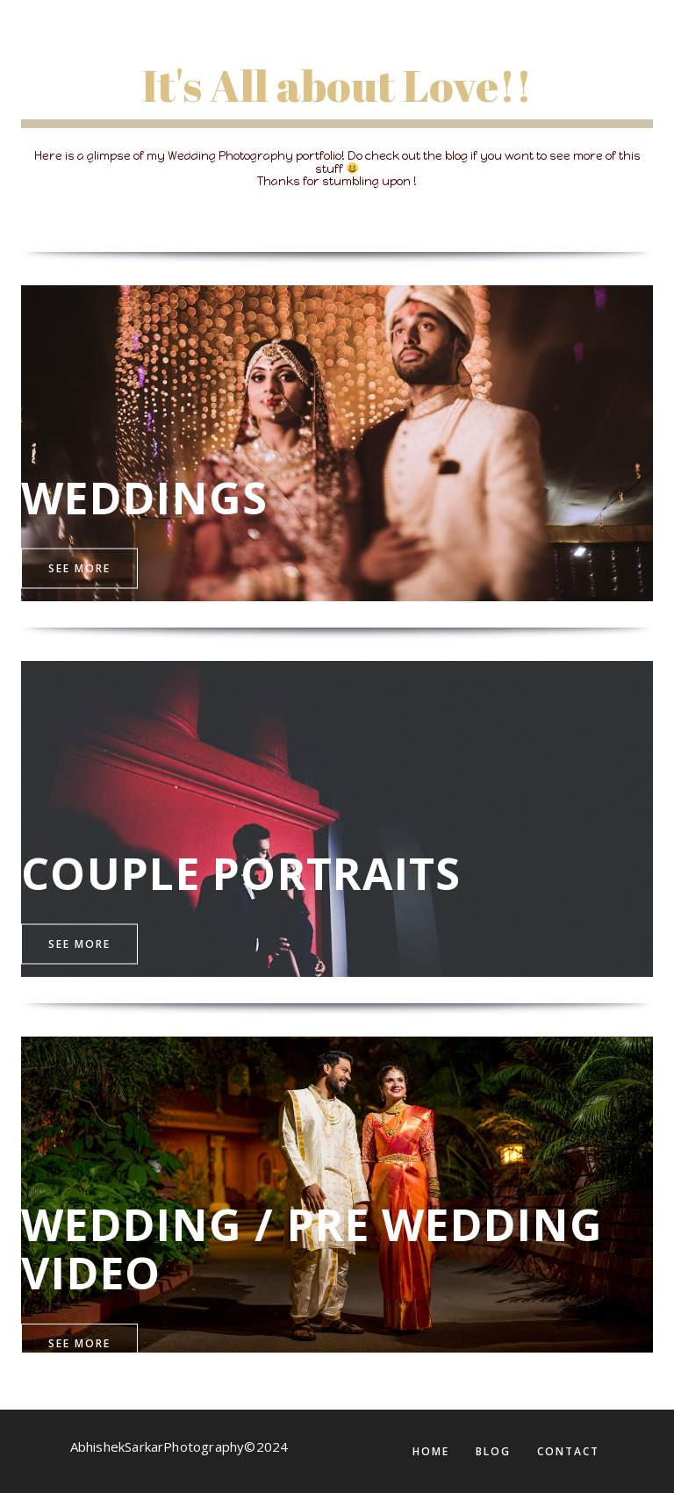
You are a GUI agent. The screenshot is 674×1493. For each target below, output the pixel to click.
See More (79, 567)
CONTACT (568, 1451)
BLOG (493, 1451)
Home (430, 1451)
